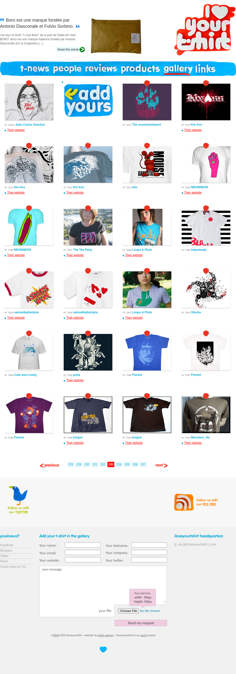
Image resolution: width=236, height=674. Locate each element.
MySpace (6, 550)
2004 (56, 635)
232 (103, 464)
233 (110, 464)
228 (70, 464)
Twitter (4, 556)
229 (78, 464)
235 (127, 464)
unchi (143, 635)
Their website (16, 130)
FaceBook (6, 545)
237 (143, 464)
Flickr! (4, 561)
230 (86, 464)
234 (119, 464)
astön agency (106, 635)
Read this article (68, 49)
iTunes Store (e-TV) (13, 566)
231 (94, 464)
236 (135, 464)
